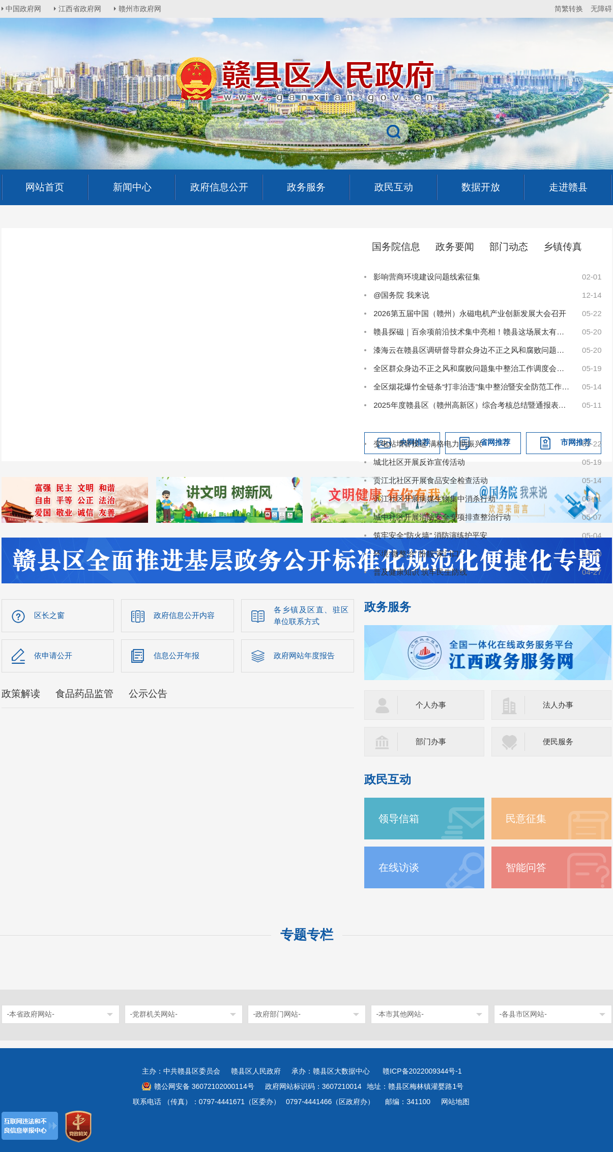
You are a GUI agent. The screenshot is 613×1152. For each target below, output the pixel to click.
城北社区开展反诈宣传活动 (419, 462)
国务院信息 (396, 246)
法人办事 (558, 704)
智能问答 (527, 867)
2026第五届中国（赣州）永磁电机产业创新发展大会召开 (469, 313)
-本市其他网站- (400, 1014)
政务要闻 (454, 246)
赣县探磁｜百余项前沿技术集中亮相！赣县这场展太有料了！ (472, 331)
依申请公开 (53, 656)
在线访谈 (399, 867)
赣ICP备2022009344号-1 (422, 1071)
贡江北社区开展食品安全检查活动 (430, 480)
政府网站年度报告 (304, 656)
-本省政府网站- (30, 1014)
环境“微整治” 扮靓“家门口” (417, 553)
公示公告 (148, 694)
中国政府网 (24, 9)
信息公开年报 (176, 656)
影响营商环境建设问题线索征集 (426, 276)
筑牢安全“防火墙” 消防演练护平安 (430, 535)
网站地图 (455, 1102)
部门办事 (431, 741)
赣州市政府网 (142, 9)
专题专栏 (306, 934)
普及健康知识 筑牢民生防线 (420, 572)
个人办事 (431, 704)
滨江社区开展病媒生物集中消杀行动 (434, 498)
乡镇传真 (562, 246)
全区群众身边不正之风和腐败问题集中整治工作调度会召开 (472, 368)
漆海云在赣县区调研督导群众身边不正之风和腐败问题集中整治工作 (472, 350)
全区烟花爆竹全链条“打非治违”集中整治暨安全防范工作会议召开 (472, 386)
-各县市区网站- (523, 1014)
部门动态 (508, 246)
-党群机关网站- (154, 1014)
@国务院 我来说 (401, 295)
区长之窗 (49, 615)
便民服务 (558, 741)
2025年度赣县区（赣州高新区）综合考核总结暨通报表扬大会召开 (472, 405)
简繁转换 (568, 9)
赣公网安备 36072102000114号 (204, 1086)
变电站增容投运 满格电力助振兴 (427, 443)
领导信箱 (399, 818)
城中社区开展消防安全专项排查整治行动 (442, 517)
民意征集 (527, 818)
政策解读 (21, 694)
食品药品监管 (84, 694)
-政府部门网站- (277, 1014)
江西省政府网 (81, 9)
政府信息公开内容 (184, 615)
